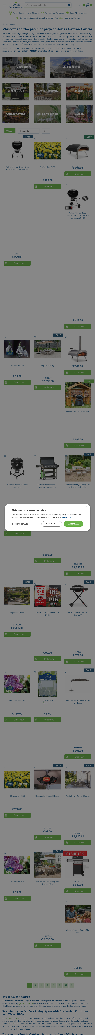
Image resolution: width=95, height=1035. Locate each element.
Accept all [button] (73, 524)
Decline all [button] (50, 524)
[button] (20, 524)
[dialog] (47, 517)
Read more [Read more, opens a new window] (66, 517)
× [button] (86, 507)
